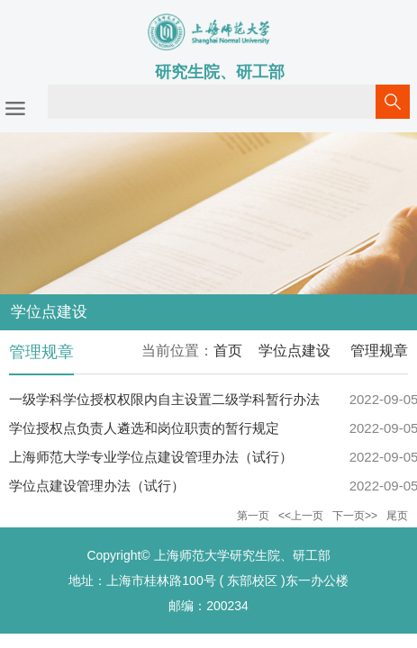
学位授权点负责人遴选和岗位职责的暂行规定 (144, 428)
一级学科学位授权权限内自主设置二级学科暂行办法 (164, 399)
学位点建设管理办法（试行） (97, 485)
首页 (227, 350)
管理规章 (377, 350)
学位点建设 (294, 350)
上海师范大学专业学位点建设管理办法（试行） (151, 456)
